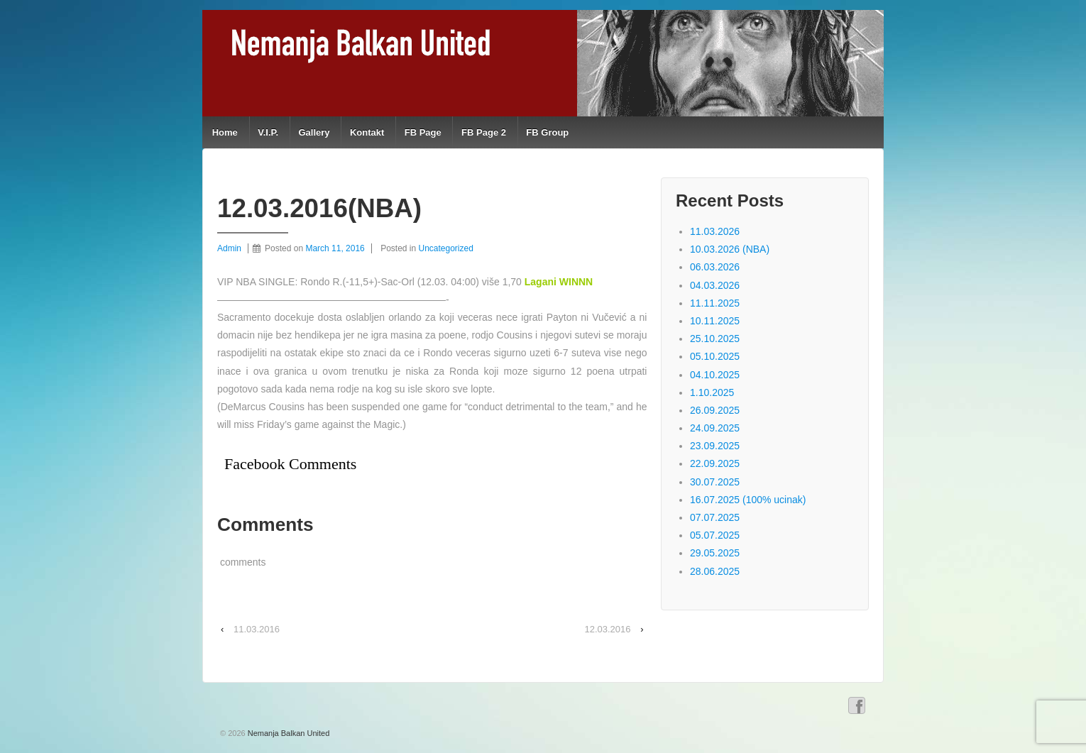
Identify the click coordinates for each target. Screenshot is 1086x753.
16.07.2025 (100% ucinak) (748, 499)
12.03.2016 (607, 629)
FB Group (547, 132)
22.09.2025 (715, 463)
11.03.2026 (715, 231)
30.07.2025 (715, 482)
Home (225, 132)
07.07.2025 (715, 517)
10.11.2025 (715, 320)
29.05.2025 (715, 553)
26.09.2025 (715, 410)
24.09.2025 (715, 428)
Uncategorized (446, 248)
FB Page (423, 132)
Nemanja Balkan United (288, 733)
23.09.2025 (715, 445)
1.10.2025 (712, 392)
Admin (229, 248)
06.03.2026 (715, 267)
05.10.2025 (715, 356)
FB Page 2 (483, 132)
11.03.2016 (257, 629)
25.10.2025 (715, 338)
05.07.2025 (715, 535)
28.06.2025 (715, 571)
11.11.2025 (715, 303)
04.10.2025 (715, 374)
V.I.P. (268, 132)
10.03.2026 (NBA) (729, 249)
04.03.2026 (715, 285)
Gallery (313, 132)
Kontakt (367, 132)
